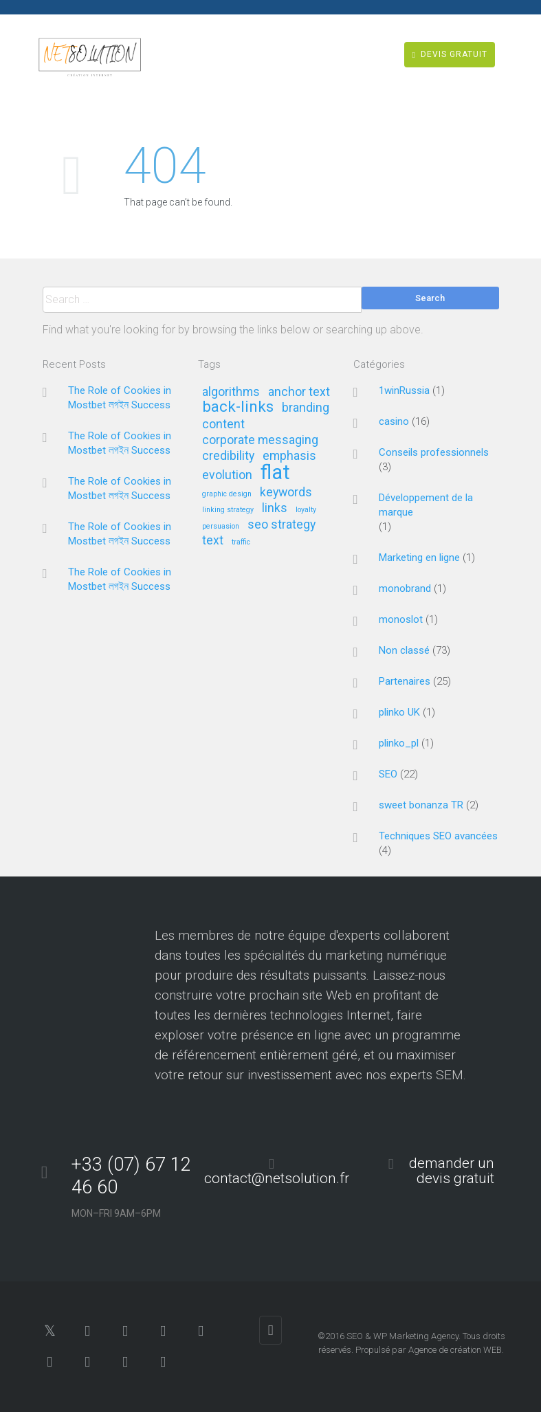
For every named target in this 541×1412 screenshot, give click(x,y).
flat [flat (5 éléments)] (275, 473)
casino (394, 421)
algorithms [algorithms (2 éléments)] (231, 392)
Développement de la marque (426, 505)
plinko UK (399, 712)
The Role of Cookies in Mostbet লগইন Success (119, 397)
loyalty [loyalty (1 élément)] (306, 510)
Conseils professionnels (434, 452)
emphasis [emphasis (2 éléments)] (289, 456)
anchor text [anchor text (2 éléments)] (299, 392)
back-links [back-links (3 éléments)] (238, 407)
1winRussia (404, 390)
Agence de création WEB (455, 1350)
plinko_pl (399, 743)
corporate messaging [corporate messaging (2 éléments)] (260, 440)
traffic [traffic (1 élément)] (241, 542)
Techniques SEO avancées (438, 836)
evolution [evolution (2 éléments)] (227, 475)
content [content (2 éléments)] (223, 424)
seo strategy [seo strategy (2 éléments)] (281, 524)
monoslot (401, 619)
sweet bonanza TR (421, 805)
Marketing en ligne (419, 557)
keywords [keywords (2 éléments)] (286, 492)
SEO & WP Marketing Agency (402, 1336)
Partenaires (404, 681)
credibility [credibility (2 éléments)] (228, 456)
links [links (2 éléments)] (274, 508)
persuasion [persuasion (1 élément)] (220, 526)
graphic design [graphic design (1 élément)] (227, 494)
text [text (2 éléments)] (212, 540)
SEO (388, 774)
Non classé (404, 650)
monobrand (405, 588)
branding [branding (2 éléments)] (305, 408)
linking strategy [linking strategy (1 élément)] (228, 510)
